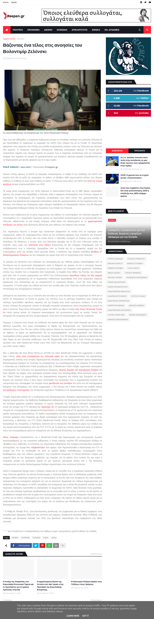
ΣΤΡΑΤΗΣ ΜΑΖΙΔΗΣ (115, 259)
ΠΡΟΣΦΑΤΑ (139, 150)
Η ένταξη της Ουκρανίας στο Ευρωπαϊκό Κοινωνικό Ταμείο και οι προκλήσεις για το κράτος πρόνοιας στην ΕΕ (18, 585)
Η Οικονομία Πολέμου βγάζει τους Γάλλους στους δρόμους (86, 583)
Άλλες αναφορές (11, 437)
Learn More (72, 616)
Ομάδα (14, 2)
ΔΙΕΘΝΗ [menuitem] (48, 29)
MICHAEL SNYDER (115, 277)
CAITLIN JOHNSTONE (116, 315)
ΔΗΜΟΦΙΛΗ (117, 150)
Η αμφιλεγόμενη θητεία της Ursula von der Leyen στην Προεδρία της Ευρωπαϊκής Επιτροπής (50, 585)
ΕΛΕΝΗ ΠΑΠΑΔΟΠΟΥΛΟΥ (118, 287)
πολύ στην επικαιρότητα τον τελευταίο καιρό (38, 356)
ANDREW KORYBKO (115, 268)
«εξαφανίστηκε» (38, 447)
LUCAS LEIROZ (133, 268)
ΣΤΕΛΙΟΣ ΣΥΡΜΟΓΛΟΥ (136, 259)
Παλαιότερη (96, 600)
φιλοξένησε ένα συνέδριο (60, 383)
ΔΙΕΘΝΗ (20, 38)
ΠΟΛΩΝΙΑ (36, 537)
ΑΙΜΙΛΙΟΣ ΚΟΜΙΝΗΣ (136, 305)
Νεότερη (8, 600)
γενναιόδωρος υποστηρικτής (16, 390)
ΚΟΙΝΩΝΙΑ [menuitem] (62, 29)
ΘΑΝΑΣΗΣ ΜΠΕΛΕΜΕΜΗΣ (118, 319)
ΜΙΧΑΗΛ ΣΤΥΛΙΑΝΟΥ (135, 263)
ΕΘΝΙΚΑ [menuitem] (96, 29)
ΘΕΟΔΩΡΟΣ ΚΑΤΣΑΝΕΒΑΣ (136, 277)
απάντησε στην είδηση (40, 244)
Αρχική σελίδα (9, 38)
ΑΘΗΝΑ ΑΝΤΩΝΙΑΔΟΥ (137, 315)
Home (5, 2)
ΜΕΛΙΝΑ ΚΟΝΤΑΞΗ (115, 263)
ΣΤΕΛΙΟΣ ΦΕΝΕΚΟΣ (133, 273)
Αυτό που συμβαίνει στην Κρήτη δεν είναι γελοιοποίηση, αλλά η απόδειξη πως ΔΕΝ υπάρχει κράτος (135, 192)
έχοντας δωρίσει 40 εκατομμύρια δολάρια (79, 369)
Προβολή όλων (96, 554)
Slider (53, 537)
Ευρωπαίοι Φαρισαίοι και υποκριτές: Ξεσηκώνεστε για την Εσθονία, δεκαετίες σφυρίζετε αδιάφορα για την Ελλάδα (126, 232)
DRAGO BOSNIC (114, 273)
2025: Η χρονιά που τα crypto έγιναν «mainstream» (134, 176)
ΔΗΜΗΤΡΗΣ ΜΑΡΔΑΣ (116, 305)
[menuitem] (7, 30)
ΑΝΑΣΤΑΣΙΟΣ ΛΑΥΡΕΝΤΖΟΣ (118, 301)
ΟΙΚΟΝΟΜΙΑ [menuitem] (33, 29)
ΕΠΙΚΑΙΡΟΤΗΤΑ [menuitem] (79, 29)
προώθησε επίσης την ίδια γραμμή (85, 275)
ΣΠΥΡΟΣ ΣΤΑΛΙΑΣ (138, 296)
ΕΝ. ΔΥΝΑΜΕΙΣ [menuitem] (112, 29)
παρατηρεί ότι (47, 406)
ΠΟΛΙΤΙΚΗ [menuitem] (18, 29)
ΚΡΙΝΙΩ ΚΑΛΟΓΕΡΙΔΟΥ (116, 282)
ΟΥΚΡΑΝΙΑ (25, 537)
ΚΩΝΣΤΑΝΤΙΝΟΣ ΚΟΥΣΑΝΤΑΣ (119, 310)
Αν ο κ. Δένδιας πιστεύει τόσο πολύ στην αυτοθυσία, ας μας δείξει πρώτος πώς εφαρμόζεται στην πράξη (135, 161)
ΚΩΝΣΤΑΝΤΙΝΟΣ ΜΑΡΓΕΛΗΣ (119, 291)
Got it (85, 616)
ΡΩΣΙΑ (45, 537)
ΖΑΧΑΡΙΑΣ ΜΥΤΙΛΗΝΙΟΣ (117, 296)
